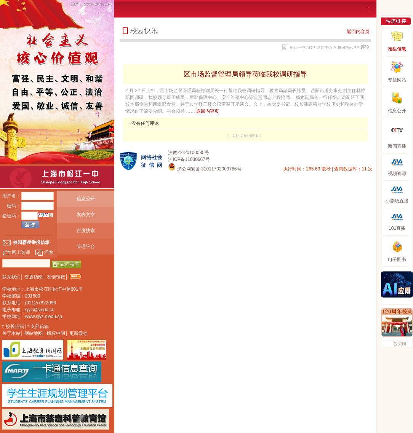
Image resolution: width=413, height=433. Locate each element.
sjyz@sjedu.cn (40, 309)
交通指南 (33, 277)
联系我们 (11, 277)
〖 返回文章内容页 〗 (245, 136)
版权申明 (56, 333)
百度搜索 (86, 230)
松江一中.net (301, 47)
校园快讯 (345, 47)
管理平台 (86, 246)
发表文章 (86, 214)
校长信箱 (15, 326)
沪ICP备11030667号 (189, 159)
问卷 (44, 252)
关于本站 (11, 333)
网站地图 (33, 333)
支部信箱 (39, 326)
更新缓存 (78, 333)
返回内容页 (358, 31)
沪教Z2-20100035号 (188, 152)
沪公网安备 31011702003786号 (204, 169)
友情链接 (56, 277)
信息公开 (86, 198)
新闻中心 (324, 47)
